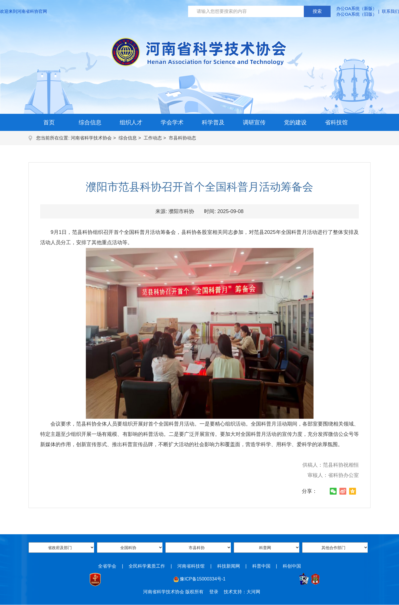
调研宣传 (254, 122)
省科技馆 (336, 122)
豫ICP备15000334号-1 (202, 578)
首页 (49, 122)
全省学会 (107, 566)
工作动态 (153, 137)
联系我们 (390, 11)
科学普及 (213, 122)
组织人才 (131, 122)
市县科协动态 (182, 137)
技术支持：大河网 (242, 591)
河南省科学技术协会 (91, 137)
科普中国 (261, 566)
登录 (213, 591)
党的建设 (295, 122)
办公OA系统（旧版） (356, 14)
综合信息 (90, 122)
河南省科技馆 (191, 566)
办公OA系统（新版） (356, 8)
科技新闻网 (228, 566)
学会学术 (172, 122)
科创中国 (292, 566)
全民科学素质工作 (147, 566)
